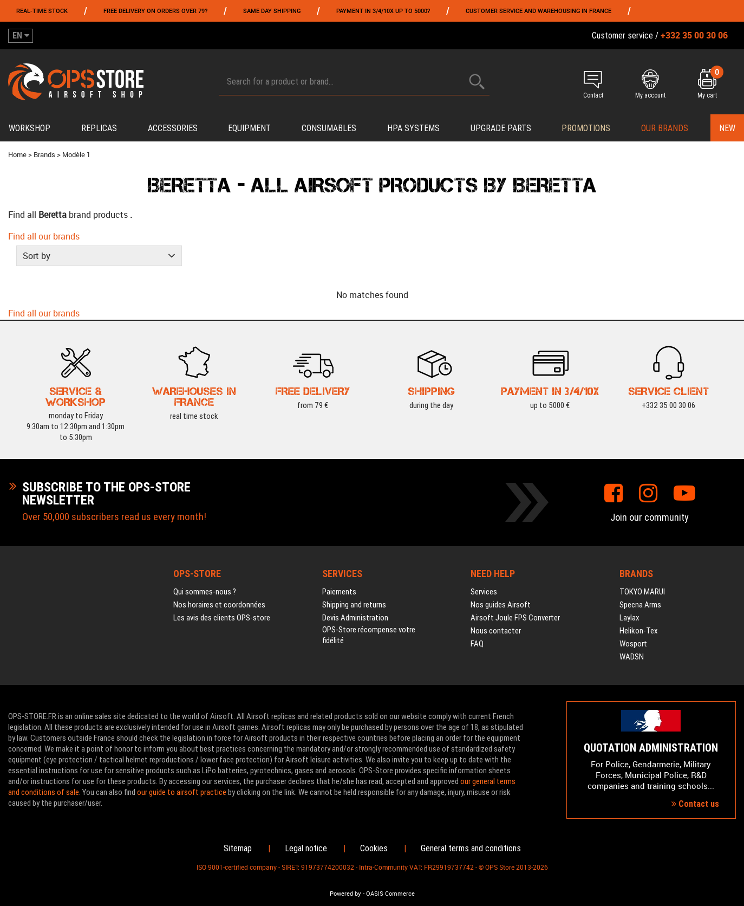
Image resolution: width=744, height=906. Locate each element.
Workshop (29, 128)
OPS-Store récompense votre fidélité (368, 635)
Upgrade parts (501, 128)
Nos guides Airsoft (501, 605)
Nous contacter (496, 631)
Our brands (664, 128)
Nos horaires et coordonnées (219, 605)
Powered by (345, 893)
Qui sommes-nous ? (204, 592)
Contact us (695, 804)
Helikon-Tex (638, 631)
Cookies (374, 848)
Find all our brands (44, 236)
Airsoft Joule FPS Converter (515, 618)
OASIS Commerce (390, 893)
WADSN (631, 657)
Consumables (329, 128)
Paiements (339, 592)
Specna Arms (640, 605)
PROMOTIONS (586, 128)
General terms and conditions (471, 848)
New (727, 128)
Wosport (633, 644)
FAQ (477, 644)
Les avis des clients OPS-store (221, 618)
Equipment (249, 128)
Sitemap (238, 848)
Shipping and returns (354, 605)
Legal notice (306, 848)
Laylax (629, 618)
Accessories (173, 128)
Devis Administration (355, 618)
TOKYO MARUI (642, 592)
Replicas (99, 128)
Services (484, 592)
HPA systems (413, 128)
